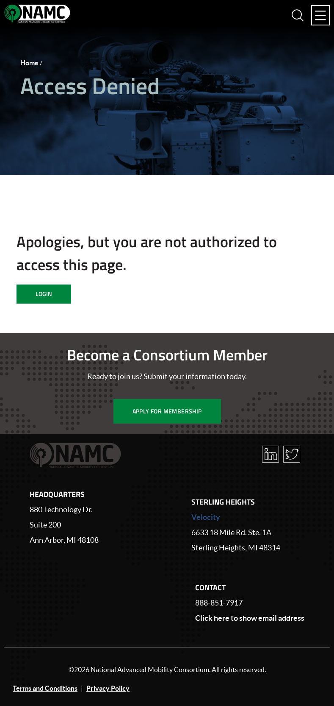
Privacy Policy (108, 688)
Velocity (205, 517)
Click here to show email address (249, 618)
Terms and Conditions (45, 688)
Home (29, 63)
